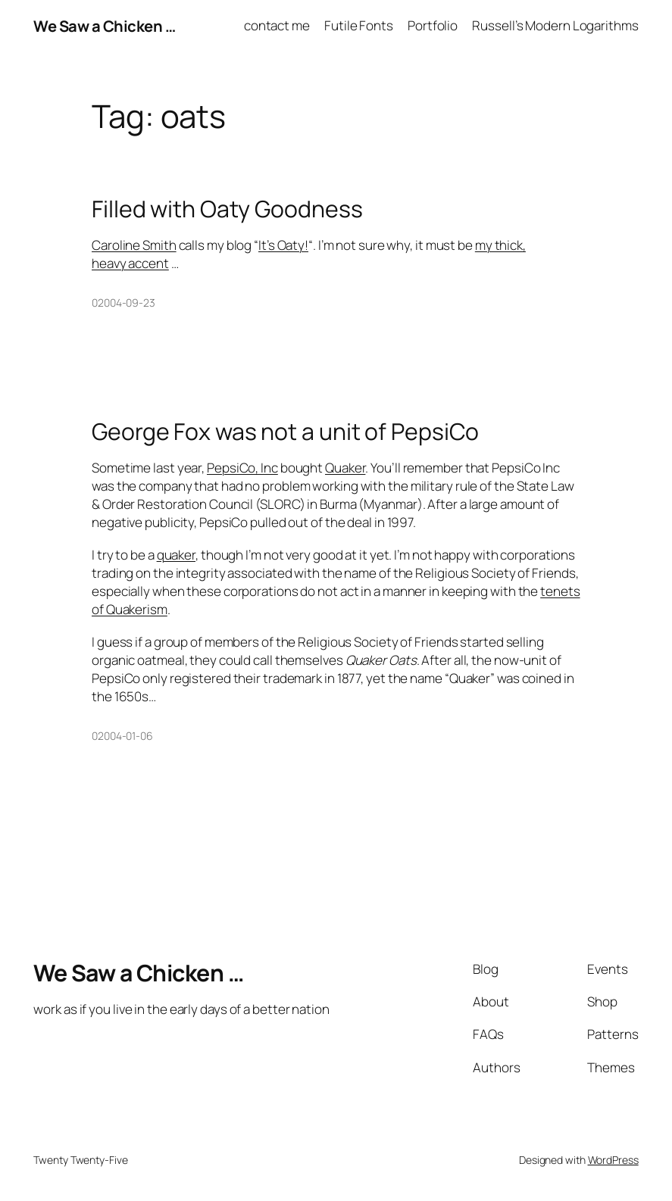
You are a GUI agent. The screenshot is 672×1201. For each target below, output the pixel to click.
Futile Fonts (358, 25)
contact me (277, 25)
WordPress (613, 1160)
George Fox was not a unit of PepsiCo (285, 432)
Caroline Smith (134, 245)
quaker (176, 554)
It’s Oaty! (283, 245)
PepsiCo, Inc (242, 467)
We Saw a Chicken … (104, 25)
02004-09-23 (123, 302)
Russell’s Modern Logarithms (555, 25)
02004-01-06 (122, 735)
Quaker (345, 467)
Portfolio (433, 25)
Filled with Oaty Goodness (227, 209)
